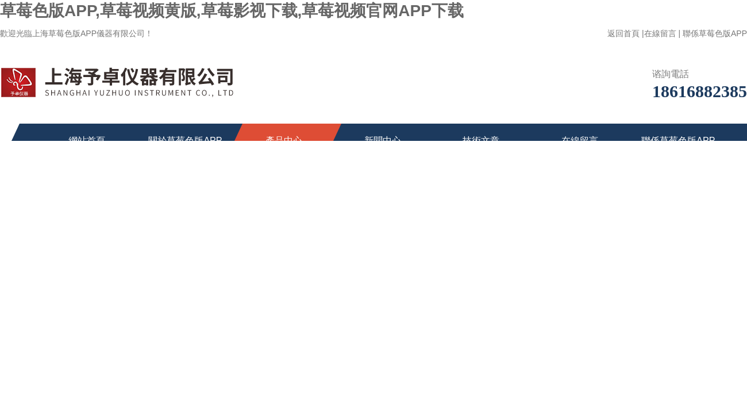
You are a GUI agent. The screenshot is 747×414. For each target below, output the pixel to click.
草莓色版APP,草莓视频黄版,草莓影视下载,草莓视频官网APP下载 (232, 11)
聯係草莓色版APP (715, 33)
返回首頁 (623, 33)
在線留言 (660, 33)
